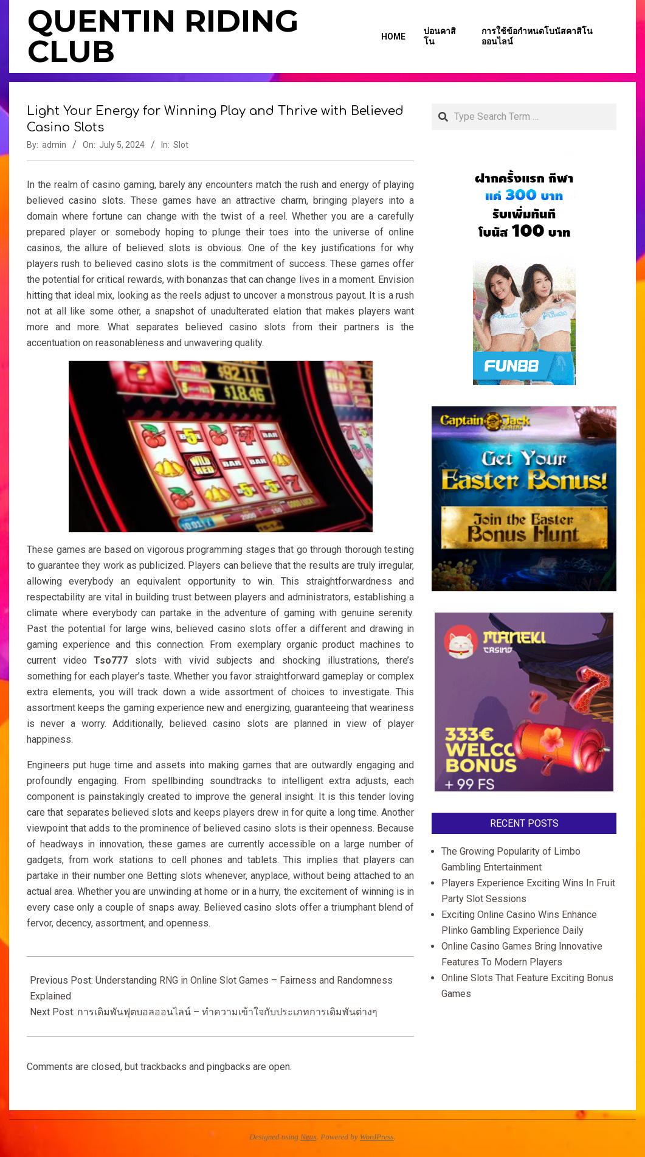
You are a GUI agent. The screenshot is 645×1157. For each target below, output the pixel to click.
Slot (180, 145)
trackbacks (163, 1066)
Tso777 (111, 660)
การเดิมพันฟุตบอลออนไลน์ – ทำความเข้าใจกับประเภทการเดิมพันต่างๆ (227, 1012)
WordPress (377, 1136)
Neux (308, 1136)
